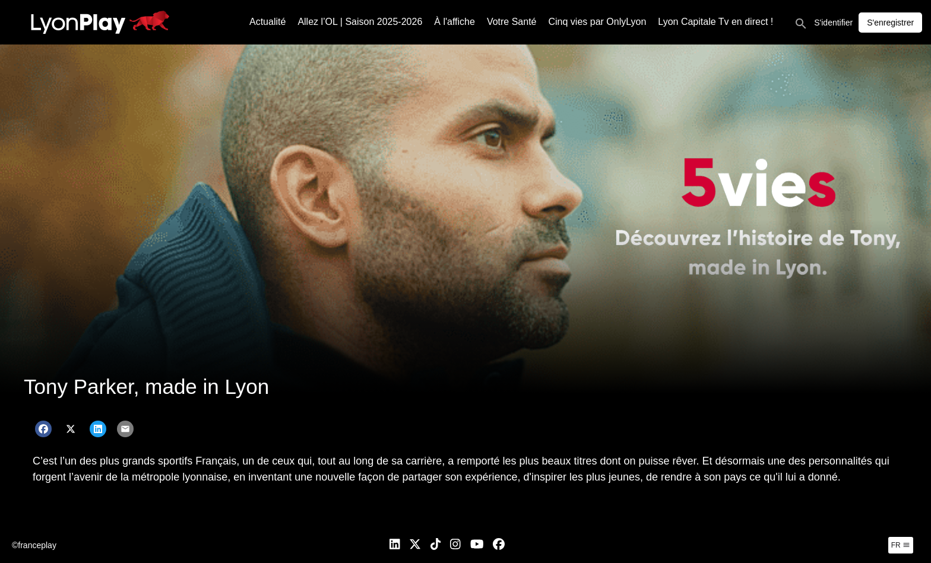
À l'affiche (454, 22)
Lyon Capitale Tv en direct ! (715, 22)
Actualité (267, 22)
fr (900, 545)
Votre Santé (512, 22)
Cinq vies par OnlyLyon (598, 22)
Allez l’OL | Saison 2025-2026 (359, 22)
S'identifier (833, 22)
